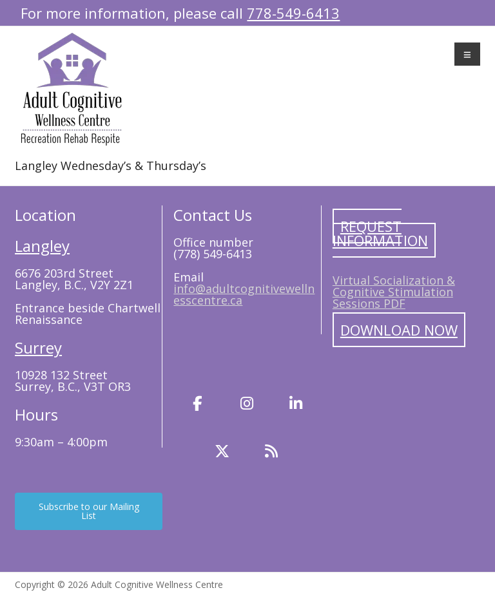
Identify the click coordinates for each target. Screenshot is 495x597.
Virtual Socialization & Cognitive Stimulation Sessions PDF (394, 291)
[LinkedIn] (295, 403)
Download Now (399, 329)
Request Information (380, 233)
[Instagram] (246, 403)
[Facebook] (197, 403)
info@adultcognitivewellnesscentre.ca (244, 294)
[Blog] (271, 451)
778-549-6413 (293, 13)
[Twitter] (222, 451)
